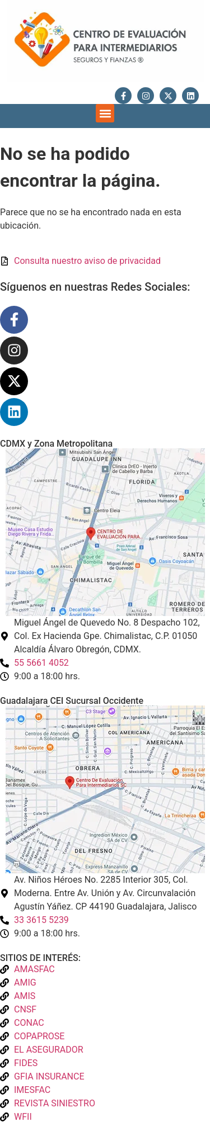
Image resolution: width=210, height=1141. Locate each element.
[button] (105, 113)
